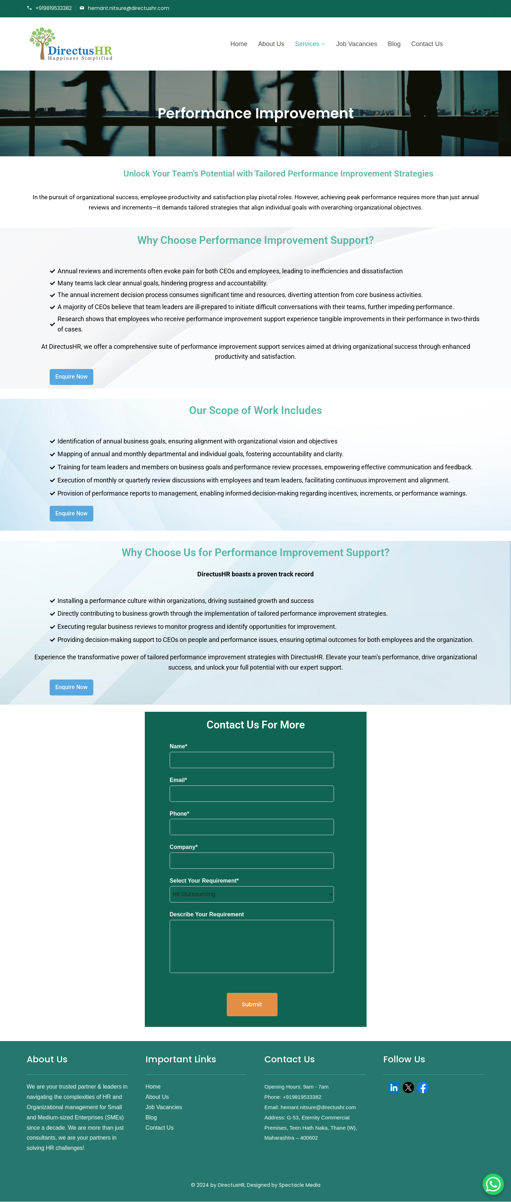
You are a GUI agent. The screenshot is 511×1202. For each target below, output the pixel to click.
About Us (271, 43)
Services (307, 43)
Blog (394, 43)
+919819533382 (53, 8)
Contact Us (427, 43)
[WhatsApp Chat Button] (493, 1184)
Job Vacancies (356, 43)
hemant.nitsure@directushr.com (128, 8)
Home (238, 43)
